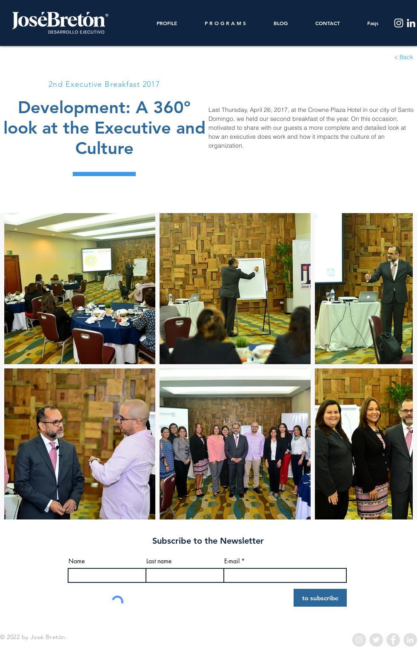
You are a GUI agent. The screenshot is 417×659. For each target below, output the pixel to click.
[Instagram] (399, 23)
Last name (158, 561)
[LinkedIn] (411, 23)
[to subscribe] (320, 598)
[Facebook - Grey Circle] (393, 640)
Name (77, 561)
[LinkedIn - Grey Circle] (410, 640)
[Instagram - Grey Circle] (359, 640)
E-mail (232, 561)
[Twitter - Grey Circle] (376, 640)
